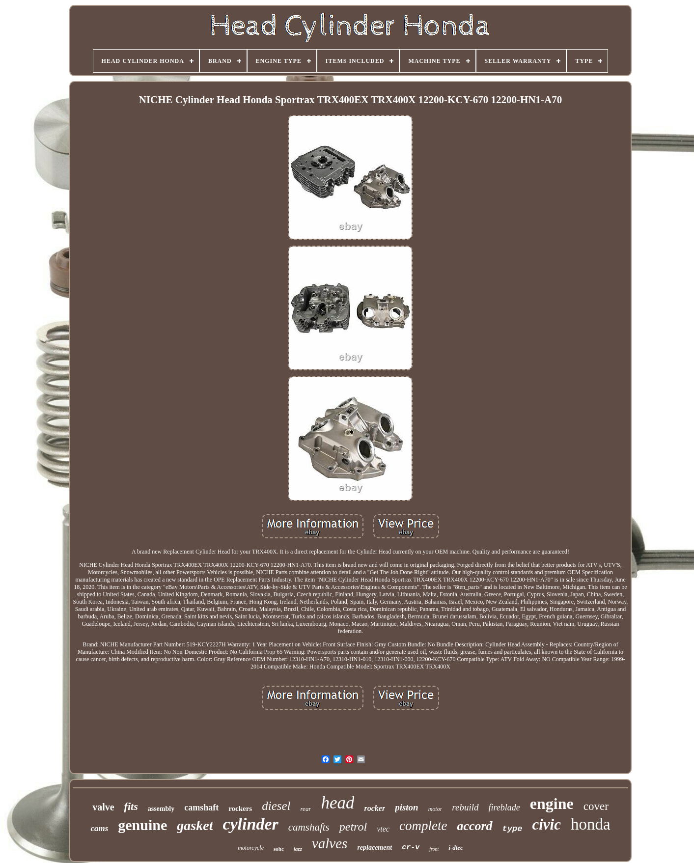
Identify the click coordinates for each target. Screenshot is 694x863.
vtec (383, 829)
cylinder (250, 824)
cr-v (410, 847)
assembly (161, 808)
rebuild (465, 807)
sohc (279, 849)
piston (406, 807)
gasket (195, 825)
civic (546, 824)
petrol (353, 826)
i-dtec (455, 847)
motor (435, 809)
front (434, 849)
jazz (298, 849)
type (512, 829)
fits (131, 806)
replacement (374, 847)
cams (99, 828)
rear (306, 808)
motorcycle (251, 847)
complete (423, 825)
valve (103, 807)
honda (591, 824)
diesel (276, 805)
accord (474, 826)
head (337, 802)
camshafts (309, 827)
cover (596, 806)
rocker (374, 808)
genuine (142, 825)
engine (552, 803)
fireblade (504, 807)
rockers (240, 808)
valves (329, 843)
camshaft (201, 807)
